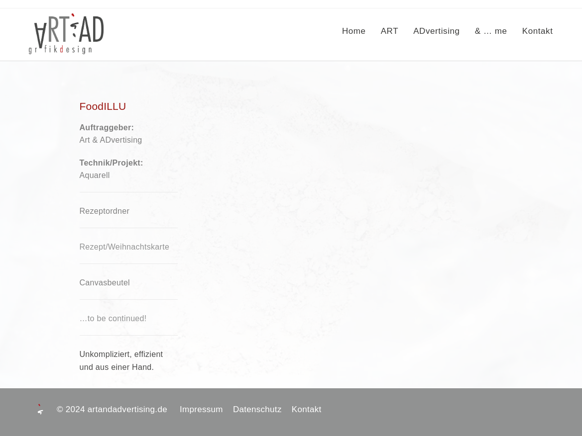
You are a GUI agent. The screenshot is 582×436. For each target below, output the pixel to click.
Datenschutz (262, 409)
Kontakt (307, 409)
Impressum (206, 409)
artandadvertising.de (132, 409)
